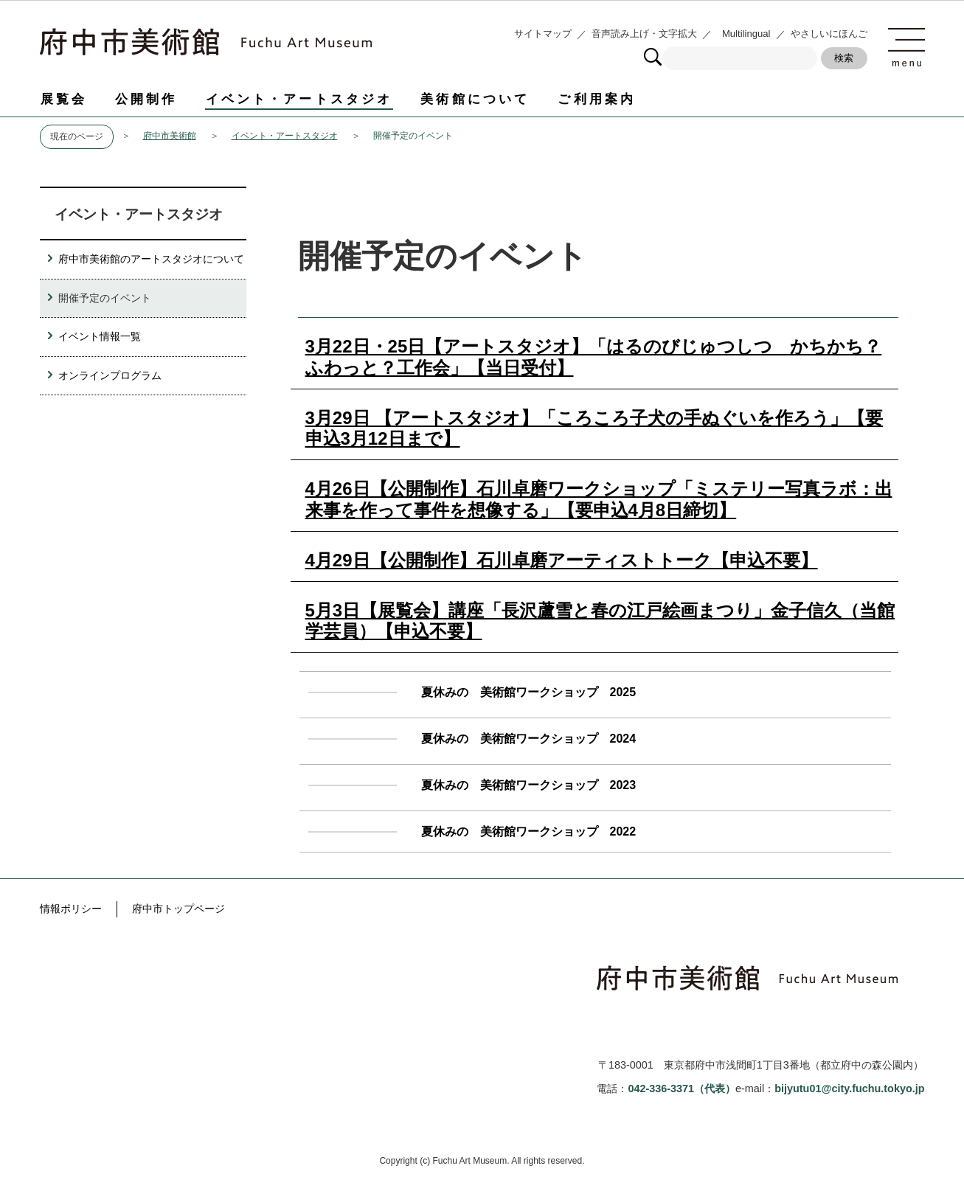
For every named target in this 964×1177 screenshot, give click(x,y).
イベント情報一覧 (99, 336)
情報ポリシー (71, 908)
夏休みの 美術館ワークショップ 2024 (529, 738)
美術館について (475, 98)
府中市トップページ (178, 908)
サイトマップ (543, 33)
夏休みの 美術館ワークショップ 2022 (529, 831)
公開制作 (146, 98)
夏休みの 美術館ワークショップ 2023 (529, 785)
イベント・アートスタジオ (299, 98)
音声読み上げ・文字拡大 (644, 33)
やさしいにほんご (829, 33)
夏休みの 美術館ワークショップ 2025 (529, 692)
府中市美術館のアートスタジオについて (151, 259)
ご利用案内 (597, 98)
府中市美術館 (169, 135)
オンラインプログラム (110, 375)
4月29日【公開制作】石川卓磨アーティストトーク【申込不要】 (561, 560)
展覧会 (64, 98)
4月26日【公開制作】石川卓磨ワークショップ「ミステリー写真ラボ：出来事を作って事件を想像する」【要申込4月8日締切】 (598, 499)
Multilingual (746, 33)
